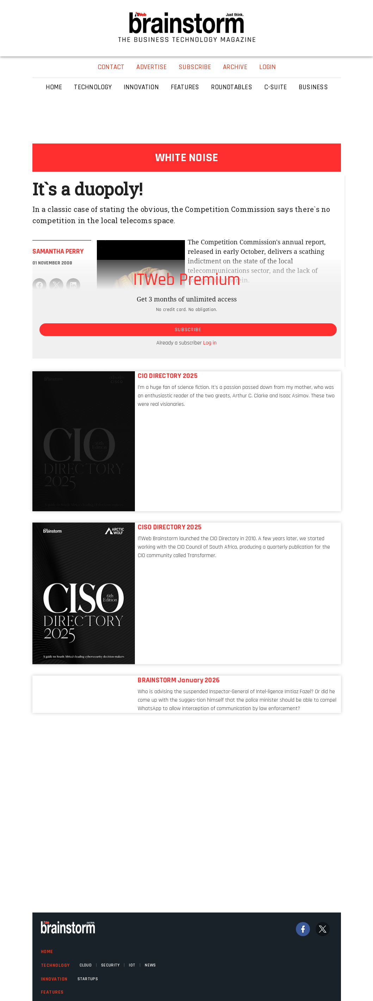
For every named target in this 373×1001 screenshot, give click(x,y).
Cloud (86, 965)
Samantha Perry (57, 251)
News (150, 965)
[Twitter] (323, 929)
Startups (87, 979)
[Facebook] (303, 929)
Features (52, 992)
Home (47, 951)
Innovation (54, 979)
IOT (132, 965)
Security (110, 965)
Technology (55, 965)
